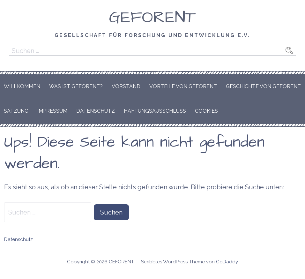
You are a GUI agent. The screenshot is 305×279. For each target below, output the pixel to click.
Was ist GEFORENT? (76, 86)
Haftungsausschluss (155, 111)
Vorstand (126, 86)
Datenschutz (95, 111)
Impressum (52, 111)
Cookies (206, 111)
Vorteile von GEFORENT (183, 86)
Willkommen (22, 86)
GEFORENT (152, 17)
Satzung (16, 111)
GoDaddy (227, 262)
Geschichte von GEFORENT (263, 86)
